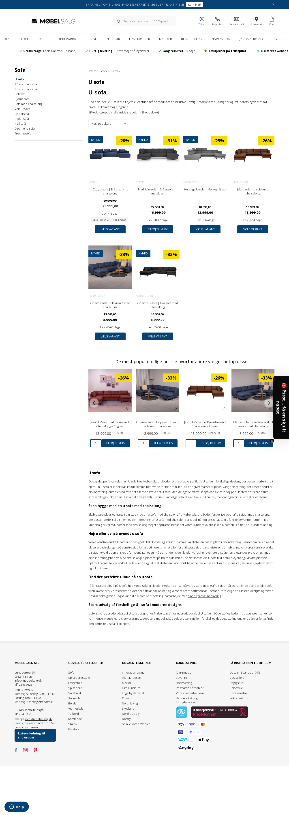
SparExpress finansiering (204, 596)
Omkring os (183, 672)
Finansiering (184, 683)
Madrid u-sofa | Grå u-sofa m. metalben (157, 191)
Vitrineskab (75, 708)
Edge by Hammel (133, 693)
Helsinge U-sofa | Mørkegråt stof (205, 189)
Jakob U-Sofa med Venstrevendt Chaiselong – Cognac (205, 424)
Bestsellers (237, 678)
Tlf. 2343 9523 (23, 685)
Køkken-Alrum (239, 698)
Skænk (72, 724)
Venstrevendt (101, 219)
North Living (130, 703)
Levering (181, 678)
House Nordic (113, 619)
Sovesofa (74, 698)
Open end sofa (25, 128)
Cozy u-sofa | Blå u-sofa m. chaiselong (110, 191)
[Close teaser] (272, 440)
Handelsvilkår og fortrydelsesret (186, 700)
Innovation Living (133, 672)
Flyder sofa (22, 119)
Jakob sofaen (174, 619)
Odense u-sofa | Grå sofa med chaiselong (157, 305)
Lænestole (75, 683)
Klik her (194, 4)
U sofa (19, 79)
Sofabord (74, 693)
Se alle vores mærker (136, 724)
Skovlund (128, 708)
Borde (72, 703)
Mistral (126, 683)
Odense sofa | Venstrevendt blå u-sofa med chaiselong (252, 424)
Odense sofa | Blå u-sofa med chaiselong (110, 305)
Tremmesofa (23, 133)
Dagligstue (236, 683)
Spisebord (75, 688)
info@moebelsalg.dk (28, 680)
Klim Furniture (131, 688)
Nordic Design (191, 182)
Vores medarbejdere (190, 693)
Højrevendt (120, 219)
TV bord (73, 714)
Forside (92, 71)
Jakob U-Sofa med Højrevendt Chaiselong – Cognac (110, 424)
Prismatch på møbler (189, 688)
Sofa (71, 672)
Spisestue (236, 688)
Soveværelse (238, 693)
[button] (281, 407)
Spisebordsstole (79, 678)
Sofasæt (20, 94)
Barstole (73, 729)
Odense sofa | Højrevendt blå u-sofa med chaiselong (157, 424)
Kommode (75, 719)
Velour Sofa (22, 109)
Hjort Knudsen (131, 678)
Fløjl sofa (20, 124)
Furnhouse (95, 619)
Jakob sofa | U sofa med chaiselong (252, 191)
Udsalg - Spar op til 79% (245, 672)
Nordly (92, 182)
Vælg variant (110, 229)
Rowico (127, 698)
